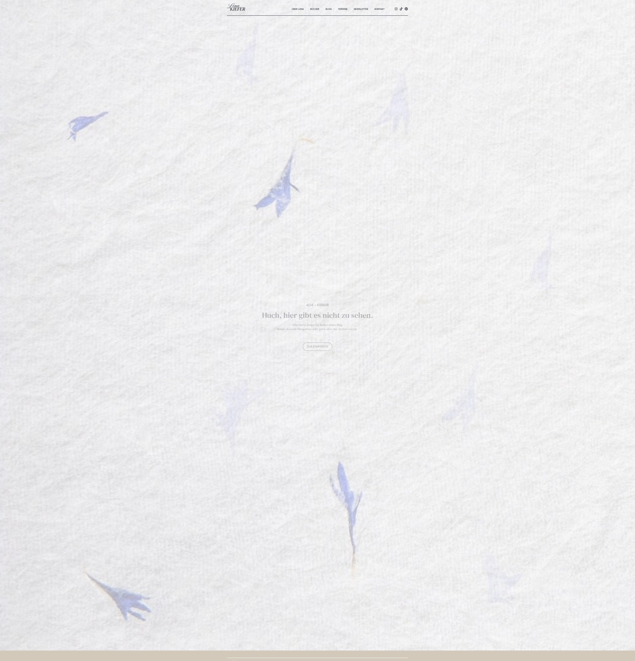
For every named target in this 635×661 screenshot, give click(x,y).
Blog (329, 9)
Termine (343, 9)
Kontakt (379, 9)
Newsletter (361, 9)
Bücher (314, 9)
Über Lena (298, 9)
